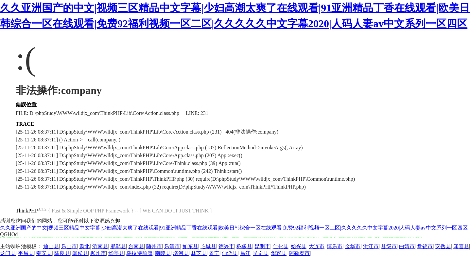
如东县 (190, 246)
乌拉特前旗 (139, 253)
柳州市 (98, 253)
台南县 (136, 246)
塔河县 (181, 253)
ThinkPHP (27, 210)
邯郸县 (118, 246)
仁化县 (280, 246)
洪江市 (371, 246)
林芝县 (199, 253)
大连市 (316, 246)
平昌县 (26, 253)
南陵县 (163, 253)
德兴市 (226, 246)
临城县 (208, 246)
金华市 (352, 246)
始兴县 (298, 246)
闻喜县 (461, 246)
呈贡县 (261, 253)
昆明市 (262, 246)
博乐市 (334, 246)
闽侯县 (80, 253)
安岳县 (443, 246)
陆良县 (62, 253)
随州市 (154, 246)
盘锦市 (425, 246)
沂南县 (100, 246)
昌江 (245, 253)
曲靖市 (407, 246)
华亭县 (116, 253)
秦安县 (44, 253)
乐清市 (172, 246)
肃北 (84, 246)
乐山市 (69, 246)
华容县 (279, 253)
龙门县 (8, 253)
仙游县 (229, 253)
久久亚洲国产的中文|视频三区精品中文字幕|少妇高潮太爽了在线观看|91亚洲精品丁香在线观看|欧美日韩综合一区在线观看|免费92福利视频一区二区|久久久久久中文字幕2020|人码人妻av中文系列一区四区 (234, 227)
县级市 (389, 246)
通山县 (51, 246)
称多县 (244, 246)
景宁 (214, 253)
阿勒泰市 (299, 253)
